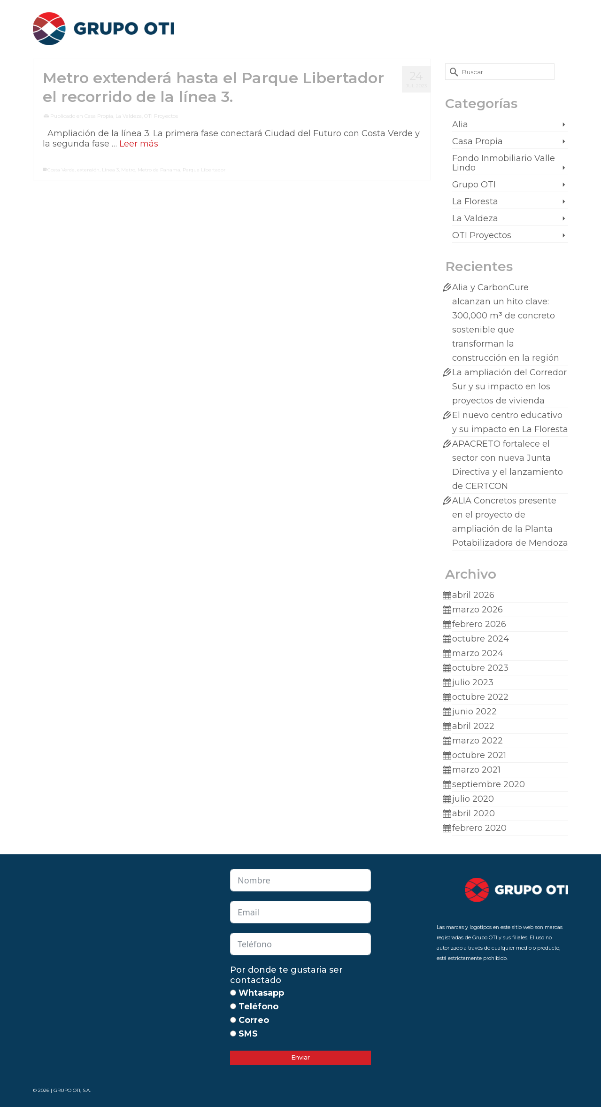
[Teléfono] (233, 1006)
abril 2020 (473, 813)
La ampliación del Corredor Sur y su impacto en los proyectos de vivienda (509, 386)
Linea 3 (110, 170)
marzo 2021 (476, 770)
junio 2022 (474, 711)
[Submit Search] (452, 71)
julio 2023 (472, 682)
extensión (88, 170)
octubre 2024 (480, 639)
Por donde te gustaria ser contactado (286, 975)
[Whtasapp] (233, 993)
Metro (128, 170)
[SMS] (233, 1033)
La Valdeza (129, 116)
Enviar (300, 1057)
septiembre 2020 (488, 784)
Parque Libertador (204, 170)
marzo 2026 (477, 609)
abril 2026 (473, 595)
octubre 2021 (479, 755)
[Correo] (233, 1020)
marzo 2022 (477, 740)
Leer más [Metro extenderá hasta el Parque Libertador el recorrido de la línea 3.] (138, 144)
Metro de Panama (159, 170)
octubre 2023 (480, 668)
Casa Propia (99, 116)
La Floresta (475, 201)
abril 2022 (473, 726)
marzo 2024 (477, 653)
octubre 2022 (480, 697)
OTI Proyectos (161, 116)
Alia (460, 124)
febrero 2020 (479, 828)
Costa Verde (61, 170)
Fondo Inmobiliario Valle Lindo (503, 163)
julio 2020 (473, 799)
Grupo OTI (474, 184)
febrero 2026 (479, 624)
